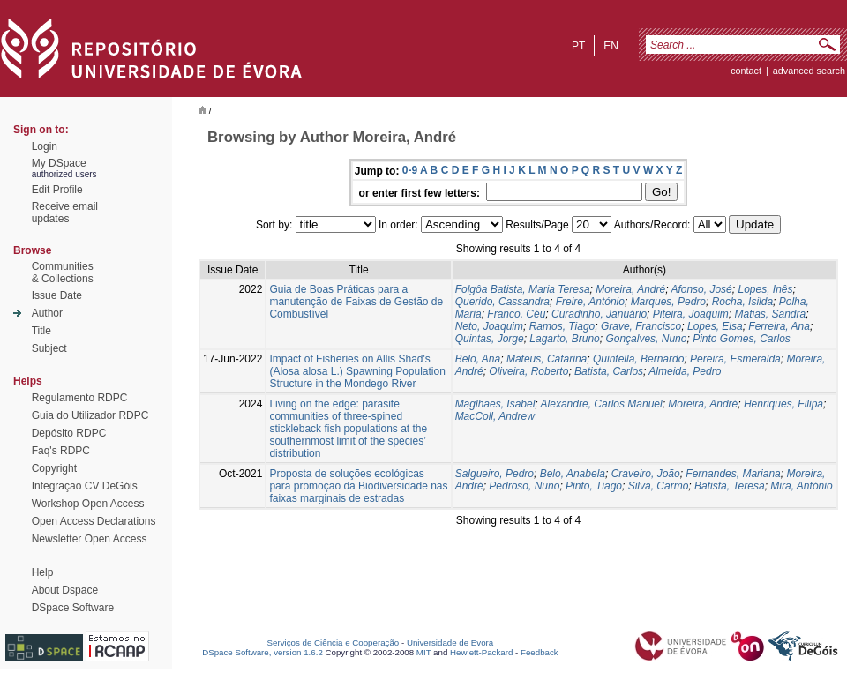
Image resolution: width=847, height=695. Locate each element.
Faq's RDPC (61, 451)
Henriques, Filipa (783, 404)
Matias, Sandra (770, 314)
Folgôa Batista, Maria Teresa (522, 289)
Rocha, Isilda (742, 301)
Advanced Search (809, 70)
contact (746, 70)
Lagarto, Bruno (564, 339)
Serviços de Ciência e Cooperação (333, 642)
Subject (49, 348)
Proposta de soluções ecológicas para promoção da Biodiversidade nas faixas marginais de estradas (358, 485)
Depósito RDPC (69, 433)
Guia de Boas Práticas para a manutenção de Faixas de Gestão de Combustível (356, 301)
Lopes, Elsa (715, 326)
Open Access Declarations (94, 521)
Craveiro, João (645, 473)
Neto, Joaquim (489, 326)
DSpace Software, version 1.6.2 (262, 652)
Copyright (54, 468)
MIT (423, 652)
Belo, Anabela (572, 473)
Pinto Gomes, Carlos (742, 339)
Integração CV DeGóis (85, 486)
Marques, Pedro (668, 301)
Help (43, 572)
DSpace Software (73, 608)
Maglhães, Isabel (495, 404)
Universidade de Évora (450, 642)
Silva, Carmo (658, 486)
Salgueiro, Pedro (494, 473)
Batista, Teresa (729, 486)
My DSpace (59, 163)
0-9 (409, 170)
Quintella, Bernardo (638, 359)
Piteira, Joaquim (691, 314)
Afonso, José (701, 289)
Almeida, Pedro (684, 371)
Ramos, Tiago (562, 326)
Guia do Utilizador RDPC (90, 415)
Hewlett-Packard (481, 652)
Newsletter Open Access (89, 539)
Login (44, 146)
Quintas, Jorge (489, 339)
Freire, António (590, 301)
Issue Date (57, 295)
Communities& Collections (63, 272)
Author (47, 313)
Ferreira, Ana (779, 326)
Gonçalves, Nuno (645, 339)
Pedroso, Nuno (524, 486)
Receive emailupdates (65, 212)
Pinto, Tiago (594, 486)
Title (41, 331)
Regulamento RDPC (80, 398)
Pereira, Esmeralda (735, 359)
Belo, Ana (478, 359)
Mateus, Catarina (546, 359)
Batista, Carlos (608, 371)
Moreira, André (630, 289)
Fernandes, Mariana (733, 473)
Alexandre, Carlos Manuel (602, 404)
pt (578, 46)
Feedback (539, 652)
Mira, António (801, 486)
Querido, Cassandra (502, 301)
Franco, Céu (516, 314)
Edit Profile (57, 189)
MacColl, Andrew (495, 416)
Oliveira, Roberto (528, 371)
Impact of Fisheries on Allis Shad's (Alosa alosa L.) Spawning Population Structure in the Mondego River (357, 371)
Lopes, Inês (765, 289)
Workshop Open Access (88, 503)
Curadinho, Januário (599, 314)
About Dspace (65, 590)
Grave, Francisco (641, 326)
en (610, 46)
